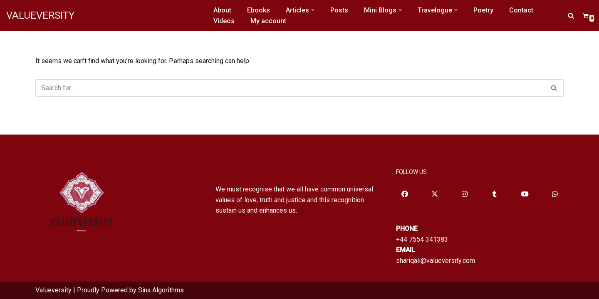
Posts (339, 10)
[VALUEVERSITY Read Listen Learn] (40, 15)
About (222, 10)
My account (268, 21)
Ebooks (258, 10)
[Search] (571, 15)
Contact (521, 10)
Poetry (483, 10)
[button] (312, 10)
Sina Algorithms (161, 290)
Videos (224, 21)
